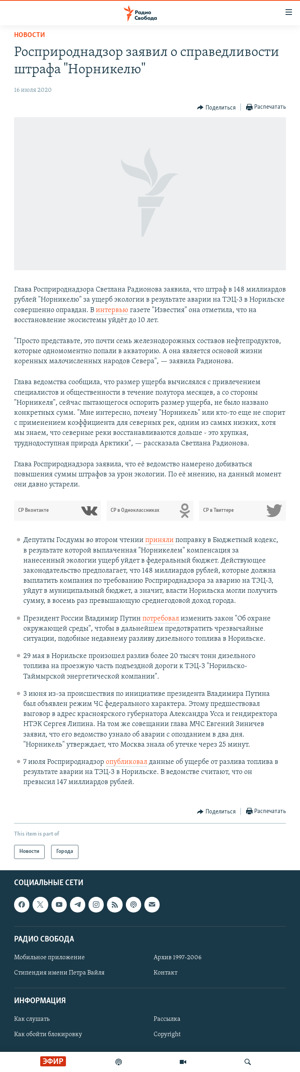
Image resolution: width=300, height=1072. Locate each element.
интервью (112, 310)
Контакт (165, 973)
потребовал (160, 619)
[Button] (216, 107)
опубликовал (126, 762)
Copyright (167, 1034)
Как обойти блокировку (48, 1034)
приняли (159, 540)
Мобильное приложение (49, 957)
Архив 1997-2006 (177, 957)
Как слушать (31, 1019)
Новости (29, 35)
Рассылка (167, 1019)
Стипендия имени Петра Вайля (59, 973)
